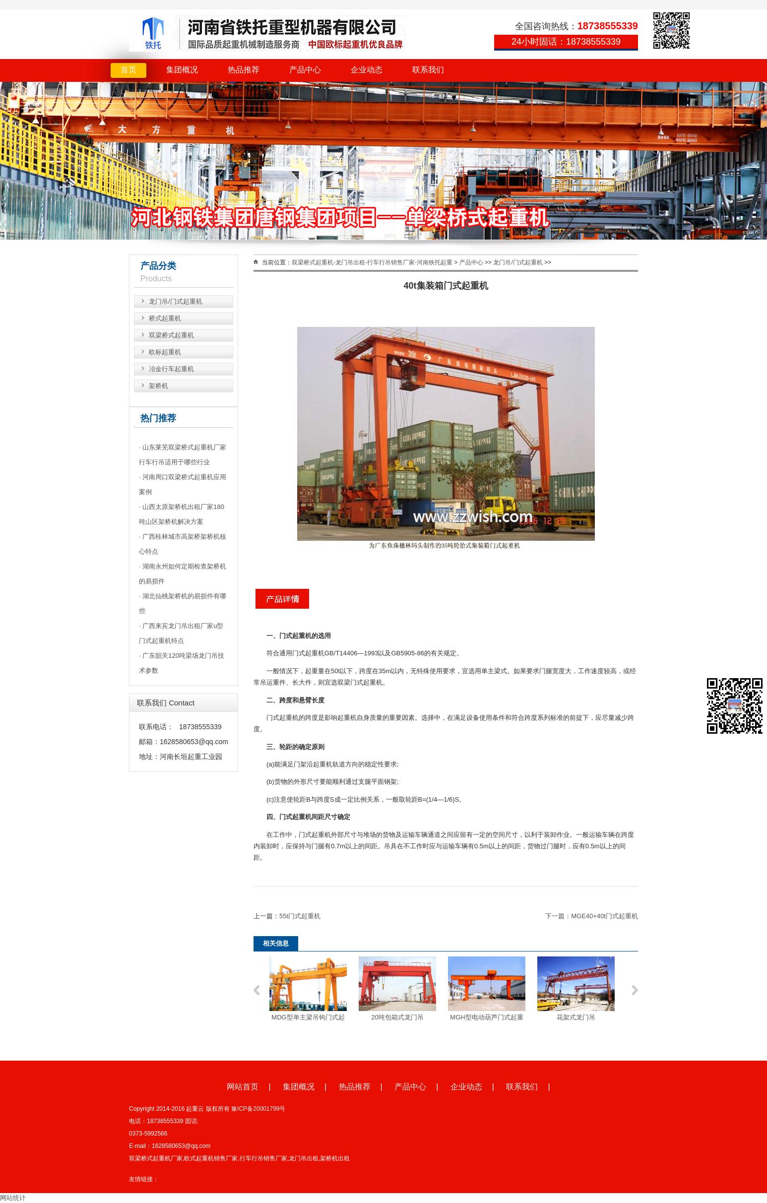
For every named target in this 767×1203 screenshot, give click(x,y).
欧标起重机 (165, 352)
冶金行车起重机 (171, 369)
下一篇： (558, 916)
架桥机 (158, 385)
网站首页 (242, 1086)
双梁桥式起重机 (171, 335)
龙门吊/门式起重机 (175, 301)
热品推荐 (243, 69)
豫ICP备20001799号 (258, 1108)
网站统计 (13, 1198)
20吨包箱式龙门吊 (397, 1017)
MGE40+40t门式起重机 (604, 916)
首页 (128, 69)
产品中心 (305, 69)
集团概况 (182, 69)
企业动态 (367, 69)
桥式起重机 (165, 318)
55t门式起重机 (299, 916)
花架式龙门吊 (576, 1017)
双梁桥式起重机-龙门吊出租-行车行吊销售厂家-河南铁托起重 (372, 262)
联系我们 (428, 69)
